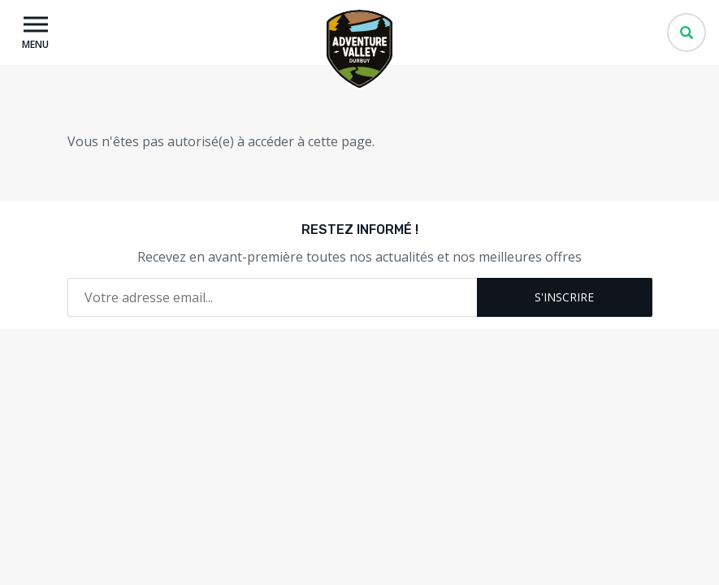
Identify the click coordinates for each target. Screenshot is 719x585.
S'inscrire (564, 297)
